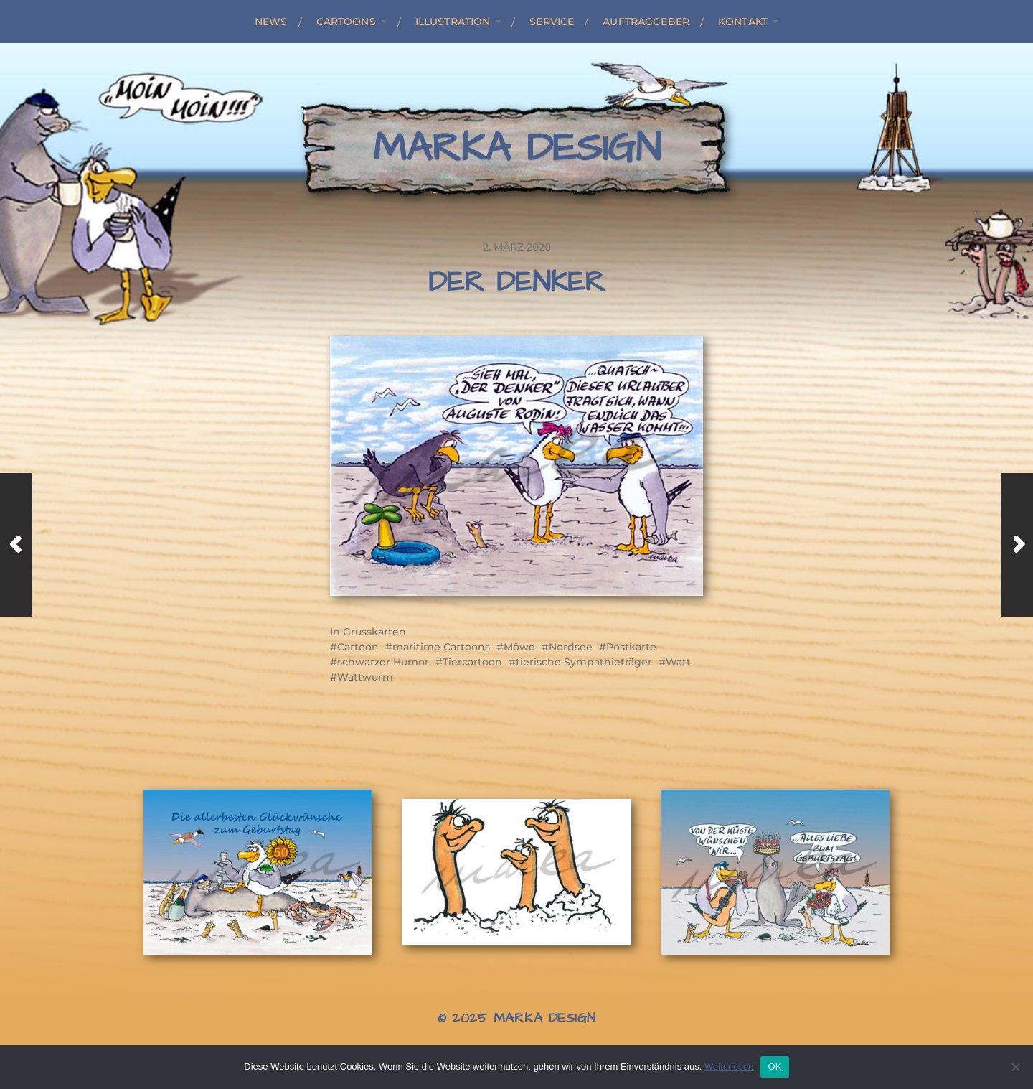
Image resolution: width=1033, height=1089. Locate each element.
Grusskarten (374, 631)
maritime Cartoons (441, 646)
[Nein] (1015, 1067)
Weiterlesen (728, 1066)
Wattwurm (365, 676)
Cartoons (346, 21)
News (271, 21)
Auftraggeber (646, 21)
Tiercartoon (472, 661)
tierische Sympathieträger (584, 661)
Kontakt (743, 21)
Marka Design (517, 149)
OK (774, 1066)
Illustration (453, 21)
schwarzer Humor (383, 661)
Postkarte (631, 646)
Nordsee (571, 646)
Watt (678, 661)
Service (551, 21)
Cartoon (358, 646)
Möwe (519, 646)
